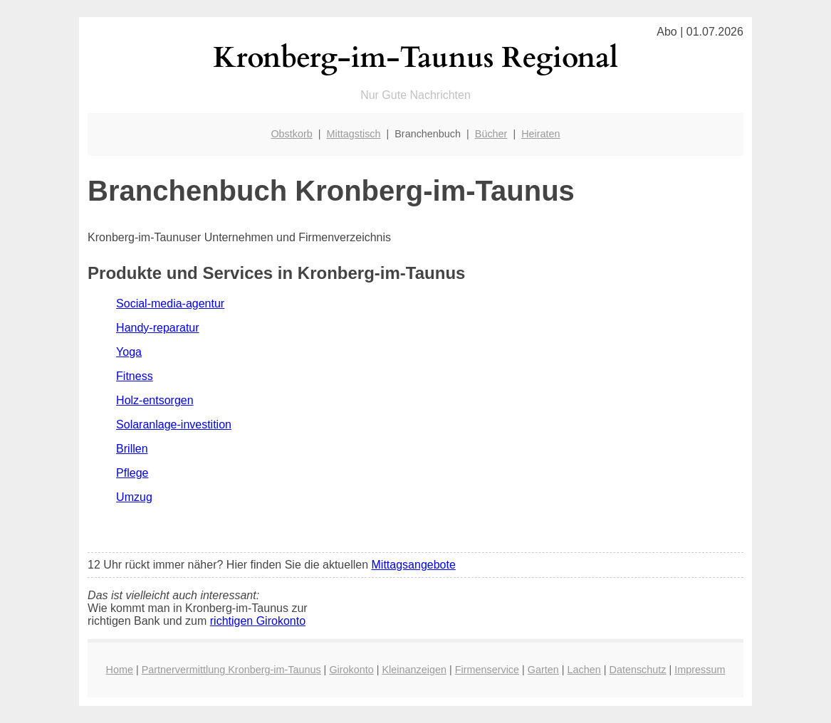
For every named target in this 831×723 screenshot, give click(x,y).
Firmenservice (487, 669)
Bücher (491, 133)
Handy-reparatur (157, 328)
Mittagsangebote (414, 565)
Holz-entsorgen (155, 400)
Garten (543, 669)
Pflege (132, 473)
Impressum (699, 669)
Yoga (129, 352)
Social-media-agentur (170, 303)
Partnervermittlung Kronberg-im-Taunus (231, 669)
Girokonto (351, 669)
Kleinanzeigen (414, 669)
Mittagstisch (354, 133)
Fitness (134, 376)
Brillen (131, 449)
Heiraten (540, 133)
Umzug (134, 497)
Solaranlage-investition (173, 424)
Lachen (584, 669)
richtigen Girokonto (257, 621)
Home (119, 669)
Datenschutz (638, 669)
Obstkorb (291, 133)
